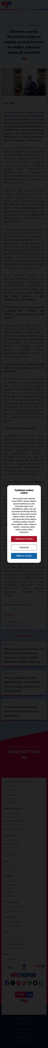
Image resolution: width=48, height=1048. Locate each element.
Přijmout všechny (24, 556)
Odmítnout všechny (24, 539)
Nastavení (24, 547)
